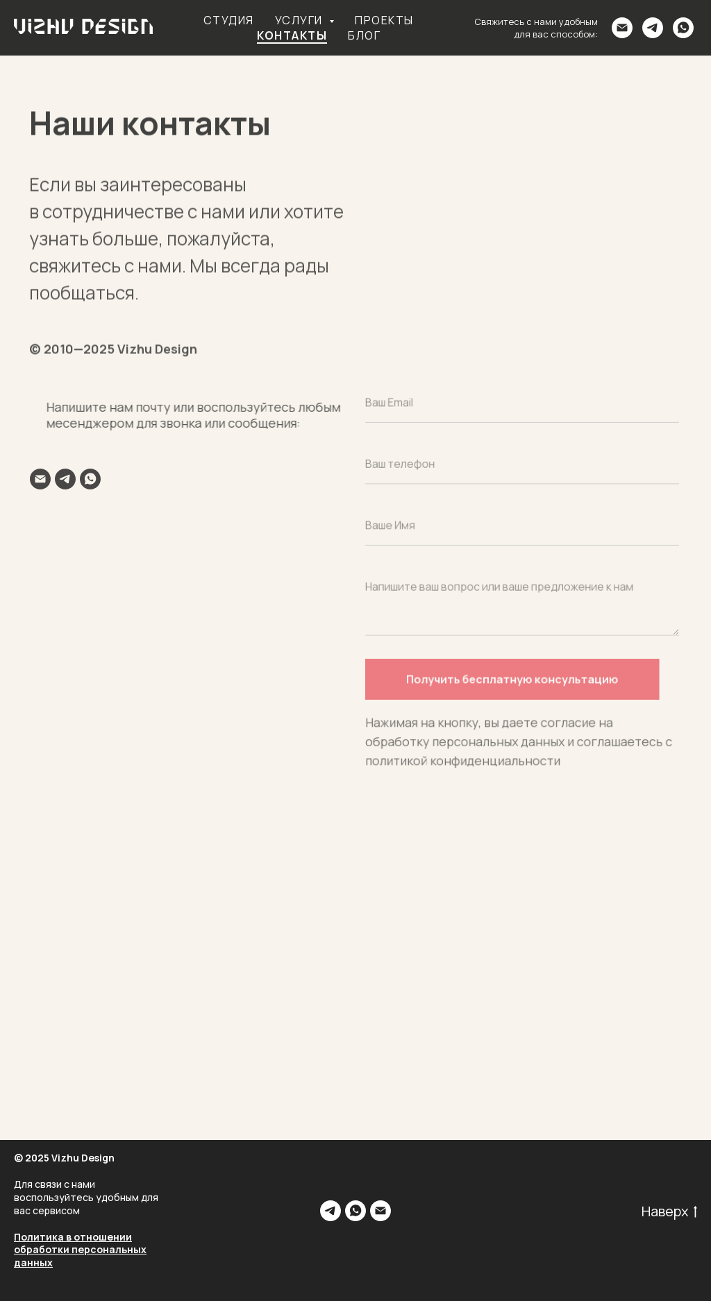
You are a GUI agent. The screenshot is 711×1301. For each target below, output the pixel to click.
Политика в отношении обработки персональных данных (80, 1250)
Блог (364, 35)
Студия (228, 20)
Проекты (384, 20)
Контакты (292, 35)
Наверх (669, 1211)
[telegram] (652, 27)
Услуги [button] (300, 20)
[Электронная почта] (622, 27)
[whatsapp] (683, 27)
